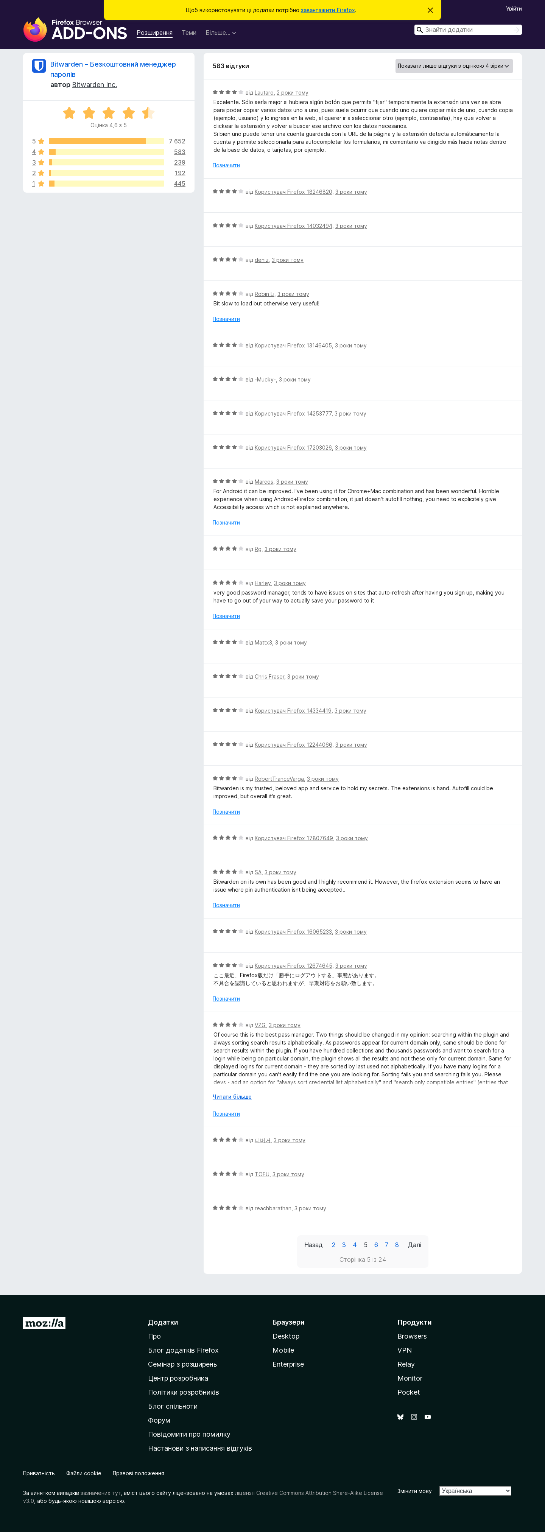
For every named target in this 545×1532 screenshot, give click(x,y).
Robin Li (264, 294)
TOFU (262, 1174)
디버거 (263, 1140)
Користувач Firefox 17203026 (293, 447)
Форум (159, 1420)
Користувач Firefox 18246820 (293, 191)
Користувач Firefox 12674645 (293, 965)
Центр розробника (178, 1378)
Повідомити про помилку (189, 1434)
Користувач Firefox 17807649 (294, 838)
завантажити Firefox (328, 10)
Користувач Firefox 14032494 (293, 226)
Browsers (412, 1336)
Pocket (408, 1392)
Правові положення (138, 1473)
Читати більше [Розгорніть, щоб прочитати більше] (232, 1096)
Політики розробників (183, 1392)
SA (258, 872)
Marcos (264, 481)
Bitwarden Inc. (94, 85)
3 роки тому (351, 191)
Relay (406, 1364)
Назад (313, 1245)
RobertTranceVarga (279, 778)
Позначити (226, 165)
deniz (262, 260)
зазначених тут (101, 1493)
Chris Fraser (269, 676)
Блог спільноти (173, 1406)
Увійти (514, 8)
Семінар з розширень (182, 1364)
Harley (263, 583)
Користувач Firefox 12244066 (293, 744)
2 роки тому (292, 92)
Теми (189, 32)
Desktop (285, 1336)
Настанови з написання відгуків (200, 1448)
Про (154, 1336)
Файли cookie (83, 1473)
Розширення (155, 32)
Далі (414, 1245)
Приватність (39, 1473)
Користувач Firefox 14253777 (293, 413)
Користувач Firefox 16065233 (293, 931)
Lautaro (264, 92)
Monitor (409, 1378)
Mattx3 (263, 642)
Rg (258, 549)
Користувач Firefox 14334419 (293, 710)
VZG (260, 1025)
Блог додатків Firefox (183, 1350)
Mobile (283, 1350)
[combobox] (468, 30)
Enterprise (288, 1364)
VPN (404, 1350)
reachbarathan (273, 1208)
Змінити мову (414, 1491)
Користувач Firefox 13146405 (293, 345)
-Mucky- (265, 379)
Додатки (163, 1322)
